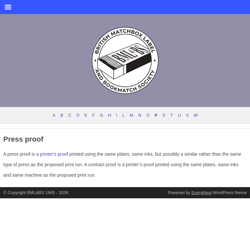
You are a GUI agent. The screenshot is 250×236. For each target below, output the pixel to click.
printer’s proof (54, 154)
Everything (201, 192)
